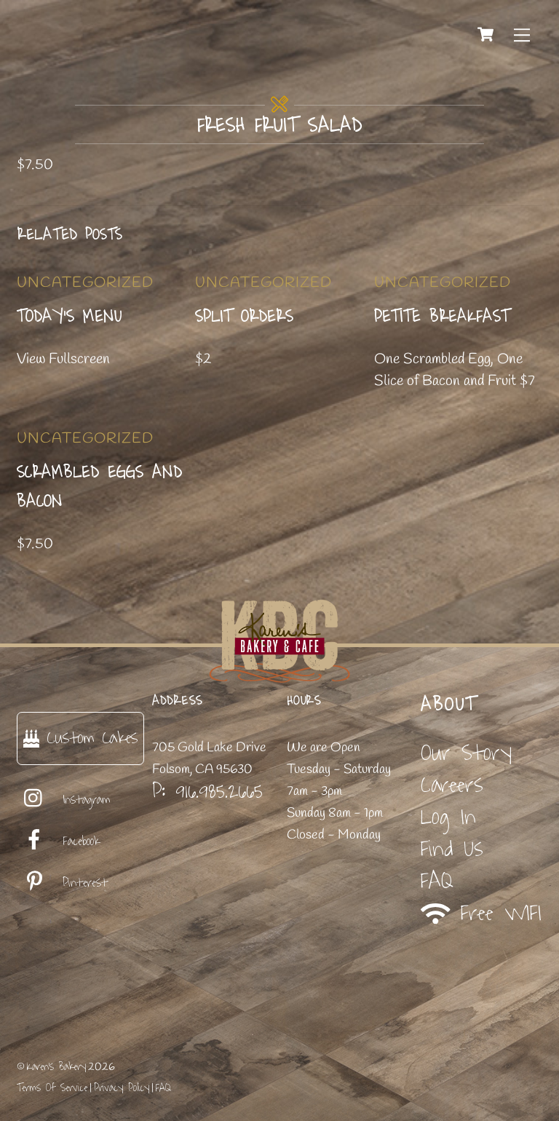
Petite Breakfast (442, 316)
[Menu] (521, 34)
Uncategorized (85, 283)
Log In (448, 817)
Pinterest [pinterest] (62, 883)
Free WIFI (481, 914)
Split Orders (244, 316)
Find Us (452, 849)
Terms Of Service (52, 1088)
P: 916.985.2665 (207, 791)
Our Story (466, 753)
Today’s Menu (69, 316)
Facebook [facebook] (58, 841)
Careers (452, 785)
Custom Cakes (80, 738)
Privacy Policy (121, 1088)
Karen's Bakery (56, 1067)
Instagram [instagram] (64, 800)
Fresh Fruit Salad (279, 126)
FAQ (437, 881)
